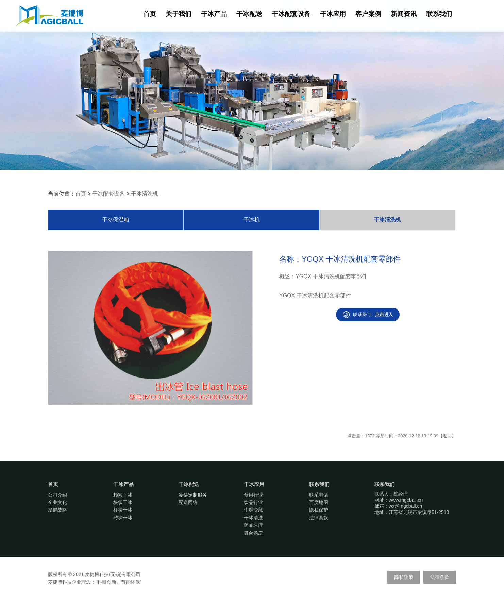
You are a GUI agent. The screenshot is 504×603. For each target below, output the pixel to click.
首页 (149, 13)
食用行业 (253, 495)
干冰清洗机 (144, 194)
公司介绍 (57, 495)
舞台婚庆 (253, 533)
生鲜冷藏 (253, 510)
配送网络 (188, 502)
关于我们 (178, 13)
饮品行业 (253, 502)
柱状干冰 (122, 510)
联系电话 (318, 495)
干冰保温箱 (115, 219)
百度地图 (318, 502)
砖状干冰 (122, 517)
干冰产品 (214, 13)
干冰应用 (333, 13)
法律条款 (318, 517)
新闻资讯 (404, 13)
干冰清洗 (253, 517)
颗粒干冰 (122, 495)
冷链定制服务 (193, 495)
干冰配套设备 (291, 13)
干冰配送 (249, 13)
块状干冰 (122, 502)
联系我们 (439, 13)
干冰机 (251, 219)
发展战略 (57, 510)
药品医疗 (253, 525)
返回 (447, 435)
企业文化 (57, 502)
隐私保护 (318, 510)
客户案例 (368, 13)
